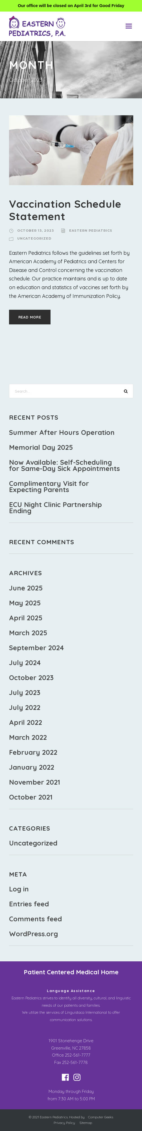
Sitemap (85, 1123)
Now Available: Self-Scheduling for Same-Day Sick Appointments (64, 465)
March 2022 (28, 737)
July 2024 (25, 662)
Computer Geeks (100, 1117)
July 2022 (24, 707)
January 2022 (31, 767)
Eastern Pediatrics (90, 231)
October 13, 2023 (35, 231)
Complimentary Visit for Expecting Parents (49, 486)
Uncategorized (34, 238)
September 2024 (36, 647)
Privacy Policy (64, 1123)
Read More (29, 317)
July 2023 (24, 692)
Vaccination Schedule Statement (65, 210)
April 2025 (25, 618)
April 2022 (25, 722)
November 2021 (34, 782)
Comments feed (35, 919)
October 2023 (31, 677)
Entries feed (29, 904)
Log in (19, 889)
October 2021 (31, 797)
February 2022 (33, 752)
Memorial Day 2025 (41, 447)
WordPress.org (33, 933)
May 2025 (25, 603)
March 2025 (28, 632)
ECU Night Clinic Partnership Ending (55, 507)
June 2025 (26, 588)
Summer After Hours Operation (62, 432)
